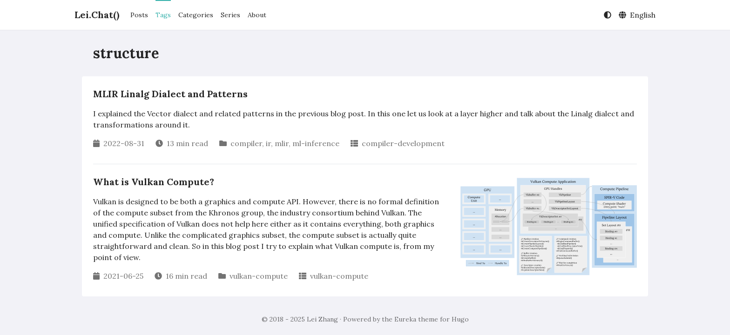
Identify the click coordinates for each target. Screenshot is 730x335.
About (257, 15)
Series (230, 15)
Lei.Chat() (96, 14)
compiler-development (403, 143)
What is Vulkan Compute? (153, 182)
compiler (246, 143)
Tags (163, 15)
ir (268, 143)
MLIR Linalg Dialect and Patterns (170, 94)
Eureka (405, 319)
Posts (139, 15)
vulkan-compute (259, 276)
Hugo (460, 319)
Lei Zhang (322, 319)
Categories (195, 15)
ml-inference (315, 143)
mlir (282, 143)
